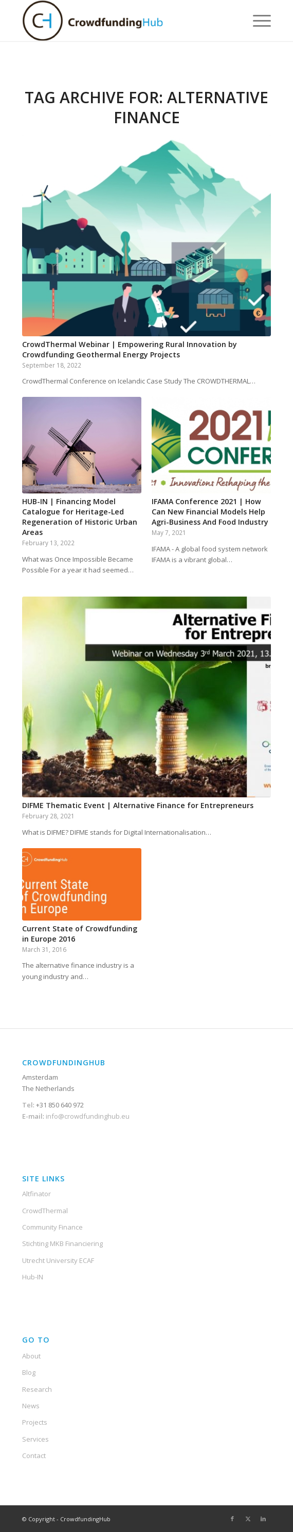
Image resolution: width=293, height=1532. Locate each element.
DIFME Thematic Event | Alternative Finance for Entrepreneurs (137, 805)
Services (35, 1439)
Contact (34, 1455)
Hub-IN (32, 1276)
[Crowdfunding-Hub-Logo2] (122, 20)
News (31, 1405)
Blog (28, 1372)
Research (37, 1389)
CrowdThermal (45, 1210)
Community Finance (52, 1227)
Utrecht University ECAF (58, 1260)
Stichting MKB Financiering (62, 1243)
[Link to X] (247, 1518)
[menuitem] (257, 20)
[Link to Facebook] (232, 1518)
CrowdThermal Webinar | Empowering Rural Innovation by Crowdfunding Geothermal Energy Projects (129, 349)
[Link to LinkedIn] (263, 1518)
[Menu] (257, 20)
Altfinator (36, 1193)
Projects (34, 1422)
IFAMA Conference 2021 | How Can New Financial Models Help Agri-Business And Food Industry (210, 511)
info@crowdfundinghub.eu (87, 1116)
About (31, 1356)
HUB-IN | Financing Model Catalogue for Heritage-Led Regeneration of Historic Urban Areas (79, 516)
